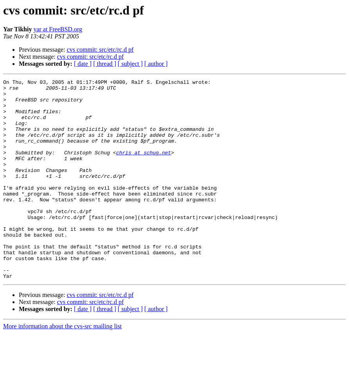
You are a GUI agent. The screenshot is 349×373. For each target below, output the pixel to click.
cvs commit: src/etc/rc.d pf (100, 49)
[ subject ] (130, 63)
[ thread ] (104, 63)
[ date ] (83, 63)
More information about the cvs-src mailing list (62, 366)
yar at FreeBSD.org (57, 29)
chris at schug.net (143, 167)
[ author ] (156, 63)
